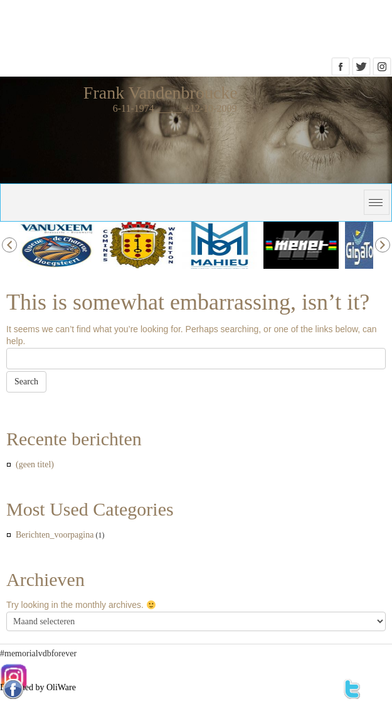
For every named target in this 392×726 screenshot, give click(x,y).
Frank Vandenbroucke (160, 92)
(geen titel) (35, 464)
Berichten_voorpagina (54, 534)
